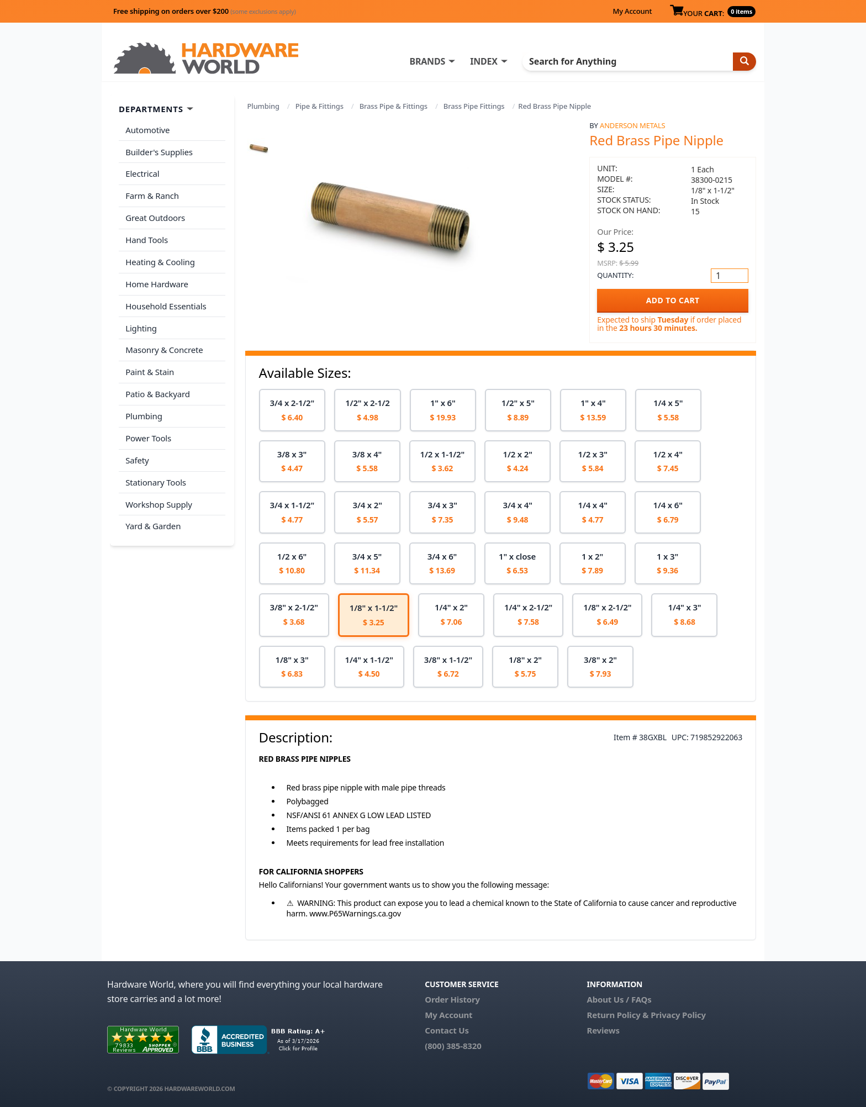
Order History (452, 999)
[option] (292, 410)
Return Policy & (617, 1014)
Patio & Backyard (157, 391)
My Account (632, 11)
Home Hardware (156, 282)
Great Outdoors (155, 217)
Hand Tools (146, 238)
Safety (137, 456)
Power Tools (148, 435)
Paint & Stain (149, 369)
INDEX (485, 61)
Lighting (141, 325)
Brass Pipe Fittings (474, 106)
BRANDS (429, 61)
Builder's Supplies (159, 151)
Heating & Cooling (160, 260)
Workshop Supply (158, 500)
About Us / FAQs (619, 999)
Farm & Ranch (152, 195)
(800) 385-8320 (453, 1045)
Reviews (603, 1030)
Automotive (147, 129)
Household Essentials (165, 304)
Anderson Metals (633, 125)
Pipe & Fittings (319, 106)
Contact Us (447, 1030)
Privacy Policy (678, 1014)
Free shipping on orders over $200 (204, 11)
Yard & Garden (153, 522)
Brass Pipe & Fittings (393, 106)
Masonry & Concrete (164, 348)
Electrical (142, 173)
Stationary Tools (155, 478)
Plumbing (263, 106)
